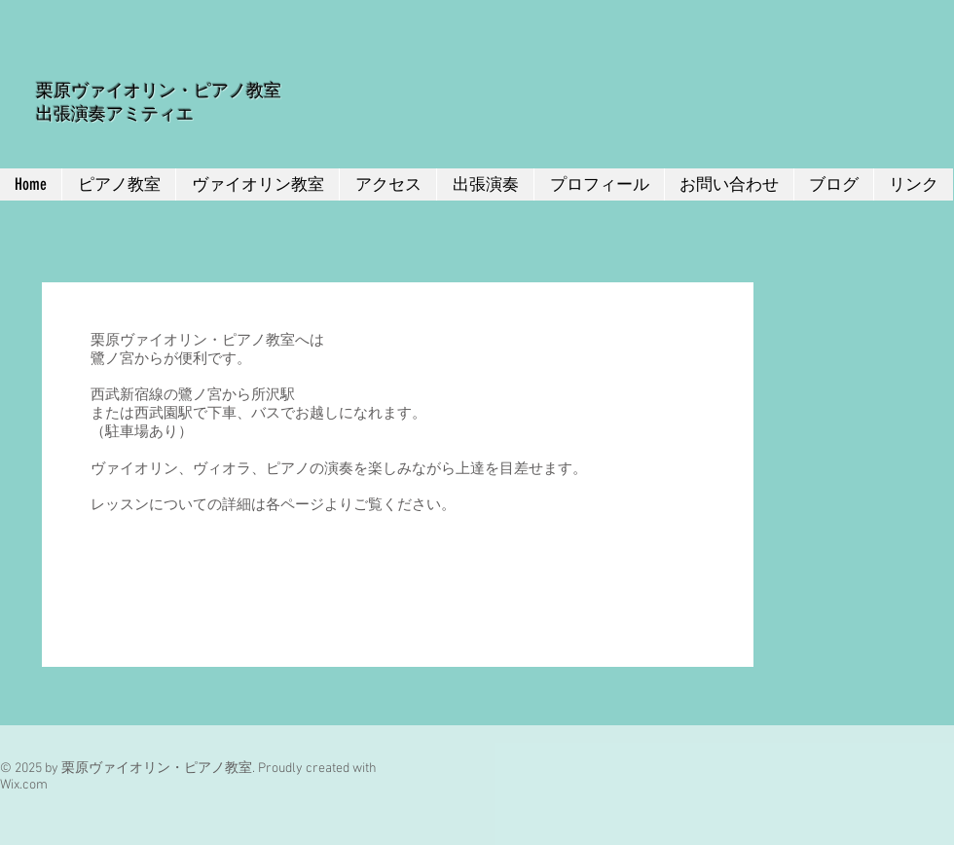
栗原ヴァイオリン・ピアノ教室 (158, 90)
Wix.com (24, 785)
